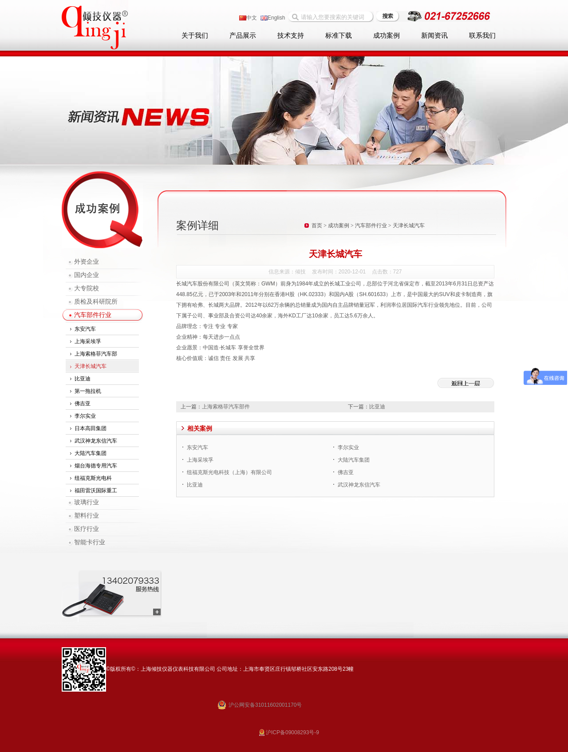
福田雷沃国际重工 (96, 490)
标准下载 (338, 35)
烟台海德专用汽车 (96, 466)
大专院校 (86, 288)
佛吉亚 (83, 403)
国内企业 (86, 275)
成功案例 (386, 35)
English (272, 18)
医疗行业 (86, 529)
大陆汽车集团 (90, 453)
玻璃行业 (86, 502)
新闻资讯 (434, 35)
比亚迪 (83, 379)
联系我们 (482, 35)
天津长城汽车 (90, 366)
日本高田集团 (90, 428)
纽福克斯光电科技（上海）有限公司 (229, 472)
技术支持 (290, 35)
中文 (248, 18)
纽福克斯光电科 (93, 478)
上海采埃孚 (88, 341)
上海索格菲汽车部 (96, 354)
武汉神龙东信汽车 (96, 441)
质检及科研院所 (96, 301)
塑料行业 (86, 515)
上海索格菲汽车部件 (226, 407)
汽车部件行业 (92, 315)
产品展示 (242, 35)
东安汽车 (85, 329)
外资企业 (86, 261)
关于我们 (194, 35)
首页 (317, 225)
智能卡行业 (89, 542)
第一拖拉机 (88, 391)
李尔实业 (85, 416)
